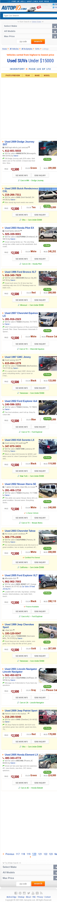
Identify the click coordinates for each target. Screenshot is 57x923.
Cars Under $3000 (35, 220)
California (24, 569)
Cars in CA (26, 264)
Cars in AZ (25, 790)
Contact (47, 899)
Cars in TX (24, 350)
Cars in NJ (25, 618)
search (38, 41)
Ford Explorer (37, 433)
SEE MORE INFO (21, 175)
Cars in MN (24, 180)
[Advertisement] (28, 822)
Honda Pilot (37, 264)
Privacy (40, 899)
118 (23, 856)
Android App (11, 899)
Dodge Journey (37, 180)
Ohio (24, 220)
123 (51, 856)
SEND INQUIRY (41, 175)
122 (45, 856)
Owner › (16, 156)
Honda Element (37, 790)
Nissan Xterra (37, 524)
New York (24, 477)
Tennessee (24, 394)
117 (18, 856)
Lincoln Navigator (37, 704)
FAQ (34, 899)
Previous (8, 856)
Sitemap (21, 899)
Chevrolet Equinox (37, 350)
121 (40, 856)
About (28, 899)
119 (28, 856)
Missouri (23, 306)
